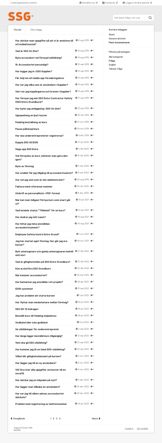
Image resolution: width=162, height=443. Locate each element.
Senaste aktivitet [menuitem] (117, 38)
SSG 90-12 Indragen (56, 309)
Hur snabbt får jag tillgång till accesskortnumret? (56, 172)
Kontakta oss (87, 2)
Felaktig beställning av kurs (56, 122)
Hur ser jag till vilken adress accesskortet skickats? (56, 395)
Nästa (95, 418)
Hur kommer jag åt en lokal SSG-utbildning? (56, 349)
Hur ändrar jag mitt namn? (56, 217)
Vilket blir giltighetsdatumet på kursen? (56, 356)
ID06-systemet (56, 288)
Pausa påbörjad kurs (56, 128)
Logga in (129, 428)
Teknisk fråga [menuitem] (115, 69)
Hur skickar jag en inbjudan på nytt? (56, 380)
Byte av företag (56, 166)
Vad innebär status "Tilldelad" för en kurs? (56, 210)
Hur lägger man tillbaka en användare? (56, 386)
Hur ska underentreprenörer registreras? (56, 135)
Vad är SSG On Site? (56, 50)
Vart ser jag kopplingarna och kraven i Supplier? (56, 91)
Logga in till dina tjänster (136, 2)
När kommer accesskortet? (56, 275)
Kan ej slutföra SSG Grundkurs (56, 268)
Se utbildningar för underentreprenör (56, 329)
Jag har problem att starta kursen (56, 295)
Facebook (109, 2)
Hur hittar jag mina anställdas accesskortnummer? (56, 225)
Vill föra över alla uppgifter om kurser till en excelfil (56, 371)
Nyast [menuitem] (112, 34)
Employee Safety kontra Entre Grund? (56, 234)
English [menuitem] (112, 64)
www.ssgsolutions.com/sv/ (23, 2)
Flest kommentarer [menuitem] (119, 42)
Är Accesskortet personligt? (56, 64)
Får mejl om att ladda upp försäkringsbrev (56, 78)
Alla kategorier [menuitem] (116, 57)
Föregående (19, 418)
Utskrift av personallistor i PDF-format (56, 193)
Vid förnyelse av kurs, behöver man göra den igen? (56, 157)
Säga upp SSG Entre (56, 149)
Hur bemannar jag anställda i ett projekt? (56, 281)
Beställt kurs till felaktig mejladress (56, 315)
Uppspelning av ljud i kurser (56, 115)
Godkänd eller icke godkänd (56, 322)
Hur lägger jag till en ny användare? (56, 362)
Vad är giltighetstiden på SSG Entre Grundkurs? (56, 261)
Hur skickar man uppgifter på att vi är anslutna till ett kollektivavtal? (56, 42)
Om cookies (142, 428)
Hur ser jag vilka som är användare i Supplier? (56, 84)
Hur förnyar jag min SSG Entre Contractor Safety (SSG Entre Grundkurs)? (56, 99)
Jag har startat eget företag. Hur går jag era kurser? (56, 242)
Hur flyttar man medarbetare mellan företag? (56, 302)
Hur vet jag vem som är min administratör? (56, 179)
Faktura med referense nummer (56, 186)
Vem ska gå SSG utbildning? (56, 342)
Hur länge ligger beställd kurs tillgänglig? (56, 335)
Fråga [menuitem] (112, 61)
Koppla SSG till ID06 (56, 142)
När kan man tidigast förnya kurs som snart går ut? (56, 201)
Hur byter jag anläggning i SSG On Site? (56, 108)
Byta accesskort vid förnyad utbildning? (56, 57)
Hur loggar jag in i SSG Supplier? (56, 71)
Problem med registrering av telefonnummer (56, 403)
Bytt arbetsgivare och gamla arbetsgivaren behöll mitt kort (56, 253)
